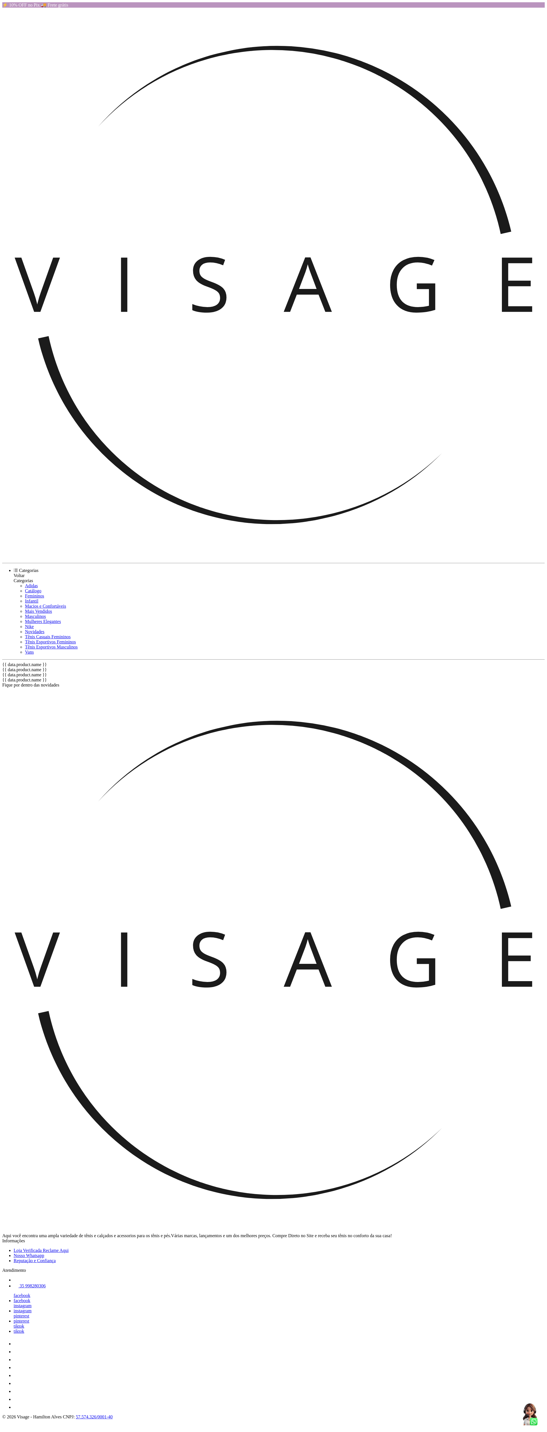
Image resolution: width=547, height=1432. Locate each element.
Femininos (34, 596)
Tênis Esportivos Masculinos (51, 647)
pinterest (21, 1315)
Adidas (31, 585)
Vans (29, 652)
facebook (22, 1295)
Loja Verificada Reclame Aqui (41, 1250)
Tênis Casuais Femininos (48, 636)
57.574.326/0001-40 (94, 1416)
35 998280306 (30, 1285)
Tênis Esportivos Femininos (50, 641)
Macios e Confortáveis (45, 606)
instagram (22, 1305)
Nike (29, 626)
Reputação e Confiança (35, 1260)
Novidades (34, 631)
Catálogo (33, 590)
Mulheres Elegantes (43, 621)
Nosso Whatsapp (29, 1255)
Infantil (31, 601)
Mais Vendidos (38, 611)
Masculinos (35, 616)
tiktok (19, 1326)
